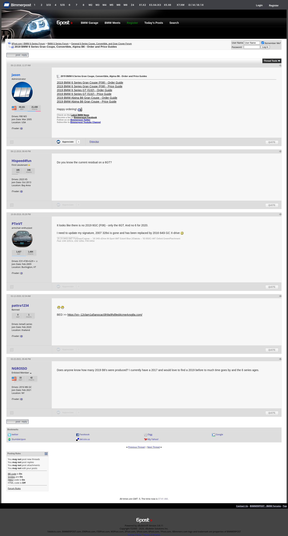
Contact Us (242, 505)
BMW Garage (89, 22)
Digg (150, 434)
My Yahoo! (153, 439)
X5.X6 (167, 4)
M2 (90, 4)
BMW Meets (112, 22)
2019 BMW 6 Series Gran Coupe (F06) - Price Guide (89, 86)
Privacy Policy (135, 534)
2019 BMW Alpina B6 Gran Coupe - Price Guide (86, 101)
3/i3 (48, 4)
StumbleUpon (19, 439)
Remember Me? (271, 43)
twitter (15, 434)
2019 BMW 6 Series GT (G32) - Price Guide (84, 94)
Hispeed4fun (21, 161)
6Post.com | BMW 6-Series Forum (28, 43)
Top (285, 505)
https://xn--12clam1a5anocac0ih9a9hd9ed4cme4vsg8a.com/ (104, 314)
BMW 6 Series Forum (58, 43)
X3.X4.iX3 (155, 4)
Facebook (84, 434)
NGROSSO (19, 368)
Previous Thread (136, 446)
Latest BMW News (80, 115)
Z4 (132, 4)
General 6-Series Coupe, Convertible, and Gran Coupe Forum (101, 43)
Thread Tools (270, 61)
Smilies (11, 476)
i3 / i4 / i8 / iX (196, 4)
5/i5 (62, 4)
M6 (118, 4)
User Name (237, 42)
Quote (271, 142)
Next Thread (153, 446)
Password (237, 47)
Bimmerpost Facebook (85, 117)
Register (274, 5)
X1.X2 (142, 4)
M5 (111, 4)
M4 (104, 4)
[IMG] (10, 479)
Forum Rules (14, 488)
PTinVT (17, 224)
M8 (125, 4)
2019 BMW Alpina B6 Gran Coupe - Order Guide (87, 97)
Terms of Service (151, 534)
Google (219, 434)
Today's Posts (153, 22)
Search (174, 22)
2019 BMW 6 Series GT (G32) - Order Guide (84, 90)
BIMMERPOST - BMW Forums (265, 505)
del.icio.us (85, 439)
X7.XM (180, 4)
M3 (97, 4)
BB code (12, 473)
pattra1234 (20, 305)
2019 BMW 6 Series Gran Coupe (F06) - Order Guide (90, 82)
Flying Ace (94, 142)
